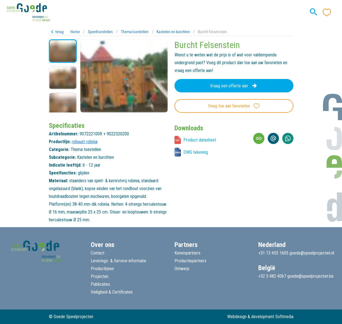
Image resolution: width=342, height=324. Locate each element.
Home (75, 32)
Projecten (99, 276)
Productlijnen (102, 268)
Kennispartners (187, 253)
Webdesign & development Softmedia (260, 316)
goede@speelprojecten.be (310, 276)
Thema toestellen (135, 32)
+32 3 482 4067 (272, 276)
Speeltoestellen (100, 32)
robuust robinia (84, 141)
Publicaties (100, 284)
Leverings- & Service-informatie (118, 260)
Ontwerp (181, 268)
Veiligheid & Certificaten (112, 292)
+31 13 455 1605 (273, 253)
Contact (97, 253)
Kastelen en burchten (173, 32)
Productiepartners (190, 260)
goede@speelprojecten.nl (312, 253)
